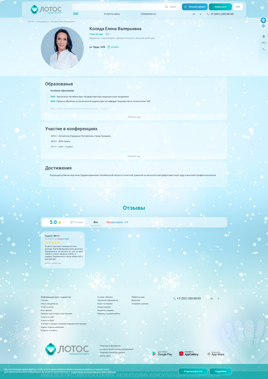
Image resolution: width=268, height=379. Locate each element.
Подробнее (220, 371)
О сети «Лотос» (105, 297)
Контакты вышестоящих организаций (116, 349)
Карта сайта (105, 356)
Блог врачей (46, 310)
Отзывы (44, 300)
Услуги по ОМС (47, 317)
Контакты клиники (105, 310)
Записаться (220, 6)
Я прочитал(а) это (193, 371)
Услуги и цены (112, 13)
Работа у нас (138, 297)
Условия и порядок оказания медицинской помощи (63, 324)
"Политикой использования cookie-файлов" (93, 372)
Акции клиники (104, 307)
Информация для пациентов (56, 297)
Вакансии (136, 300)
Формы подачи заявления (52, 327)
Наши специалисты (49, 303)
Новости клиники (104, 303)
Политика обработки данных (112, 352)
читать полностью (53, 263)
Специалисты (148, 13)
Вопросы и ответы (49, 330)
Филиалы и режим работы (108, 313)
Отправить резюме (140, 303)
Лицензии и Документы (107, 300)
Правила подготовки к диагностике (56, 313)
